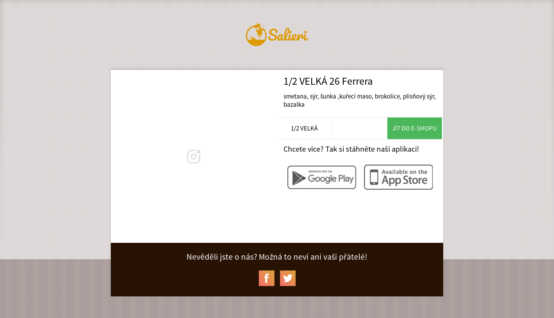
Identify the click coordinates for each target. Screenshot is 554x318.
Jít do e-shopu (414, 128)
